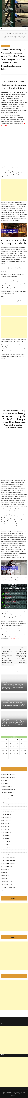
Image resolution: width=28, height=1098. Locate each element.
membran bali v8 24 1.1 (8, 860)
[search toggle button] (25, 29)
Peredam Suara (17, 175)
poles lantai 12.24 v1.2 (8, 885)
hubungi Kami (4, 639)
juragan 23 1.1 (6, 845)
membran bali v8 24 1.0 (8, 857)
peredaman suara (5, 488)
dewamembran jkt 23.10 (8, 789)
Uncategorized (6, 891)
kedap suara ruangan (14, 614)
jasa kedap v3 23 (6, 829)
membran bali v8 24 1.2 (8, 863)
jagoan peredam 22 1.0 (8, 802)
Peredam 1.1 (5, 46)
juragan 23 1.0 (6, 842)
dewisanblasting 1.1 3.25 (9, 796)
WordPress (14, 1095)
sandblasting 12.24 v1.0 (8, 888)
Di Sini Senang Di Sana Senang (14, 13)
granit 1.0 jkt (5, 799)
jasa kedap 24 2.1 (7, 817)
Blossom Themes (14, 1093)
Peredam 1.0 (5, 869)
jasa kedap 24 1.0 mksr (8, 805)
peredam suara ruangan (15, 118)
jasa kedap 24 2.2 (7, 820)
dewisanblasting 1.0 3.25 (9, 793)
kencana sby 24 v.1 (7, 848)
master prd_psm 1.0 (7, 854)
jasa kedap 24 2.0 (7, 814)
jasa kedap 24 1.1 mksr (8, 808)
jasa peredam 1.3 (6, 839)
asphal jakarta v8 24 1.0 (8, 774)
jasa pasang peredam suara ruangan (10, 220)
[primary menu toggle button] (2, 29)
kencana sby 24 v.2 (7, 851)
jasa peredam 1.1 (6, 835)
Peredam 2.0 (5, 875)
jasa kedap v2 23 (6, 826)
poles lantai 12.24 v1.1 (8, 881)
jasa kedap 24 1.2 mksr (8, 811)
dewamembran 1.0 (7, 786)
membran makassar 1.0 (8, 866)
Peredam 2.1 (5, 878)
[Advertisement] (14, 190)
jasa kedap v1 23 (6, 823)
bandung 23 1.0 (6, 780)
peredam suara (14, 261)
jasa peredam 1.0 (6, 832)
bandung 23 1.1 (6, 783)
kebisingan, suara (5, 177)
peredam (7, 616)
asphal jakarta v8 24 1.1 (8, 777)
